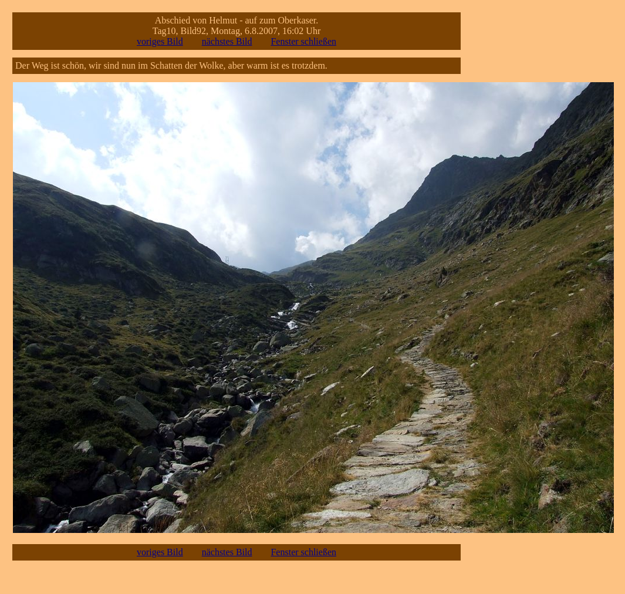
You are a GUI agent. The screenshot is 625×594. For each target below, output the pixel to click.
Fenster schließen (303, 41)
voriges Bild (160, 41)
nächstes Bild (227, 41)
